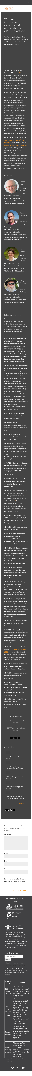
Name (6, 853)
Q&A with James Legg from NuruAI (14, 787)
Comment (8, 834)
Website (7, 869)
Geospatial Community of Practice (15, 145)
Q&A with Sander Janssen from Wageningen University (15, 797)
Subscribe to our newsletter (14, 963)
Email (6, 861)
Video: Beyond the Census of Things (15, 757)
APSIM (19, 73)
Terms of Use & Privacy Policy (15, 1059)
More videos (22, 803)
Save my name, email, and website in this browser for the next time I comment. (16, 881)
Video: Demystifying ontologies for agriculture (14, 767)
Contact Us (8, 1061)
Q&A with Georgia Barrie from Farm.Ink (15, 777)
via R (14, 501)
